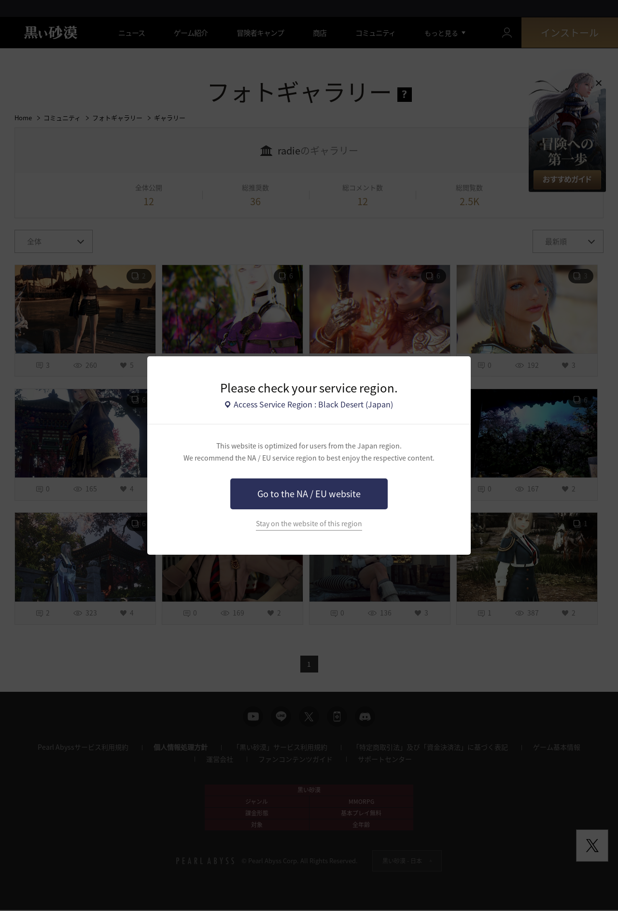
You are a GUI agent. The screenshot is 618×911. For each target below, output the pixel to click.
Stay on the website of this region (309, 524)
